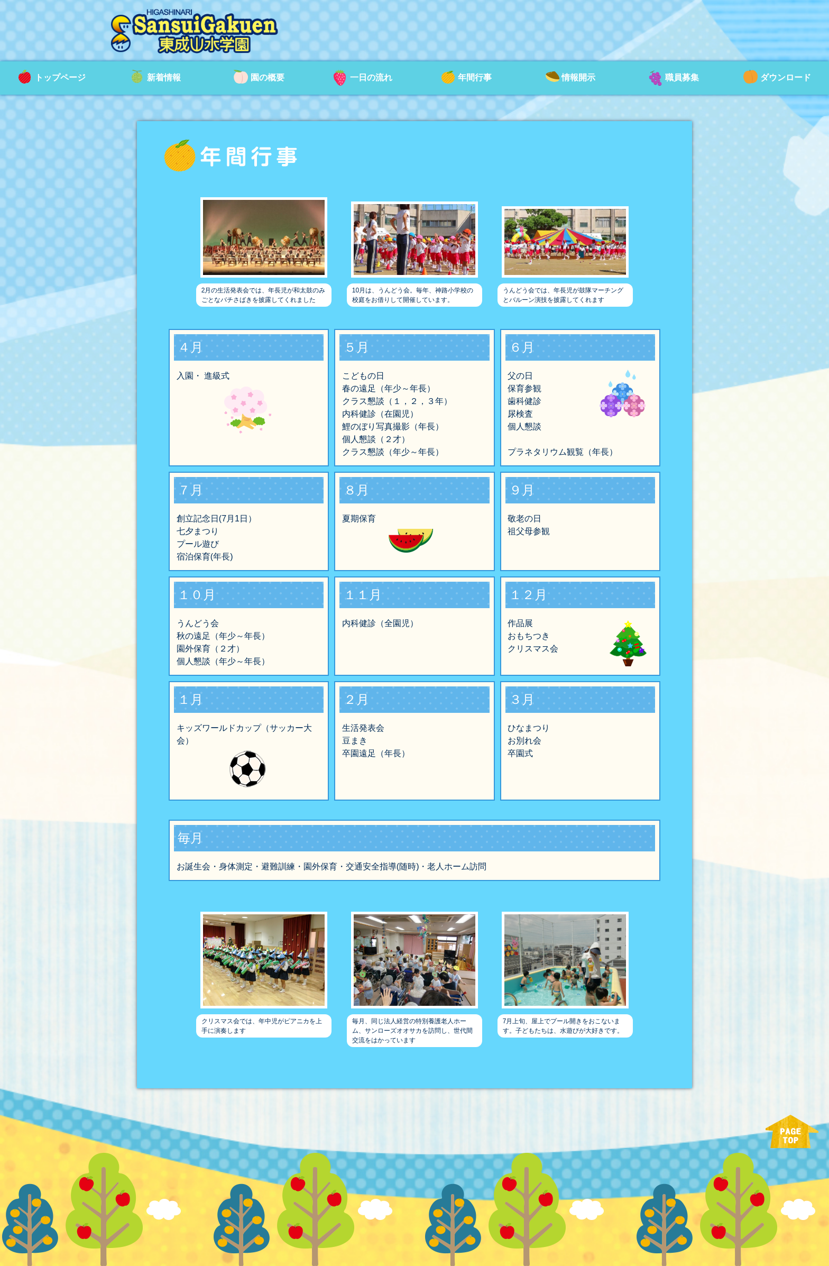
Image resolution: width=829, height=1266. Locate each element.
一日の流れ (362, 78)
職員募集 (673, 78)
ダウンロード (777, 78)
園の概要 (259, 78)
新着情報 (155, 78)
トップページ (52, 78)
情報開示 (570, 78)
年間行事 (466, 78)
